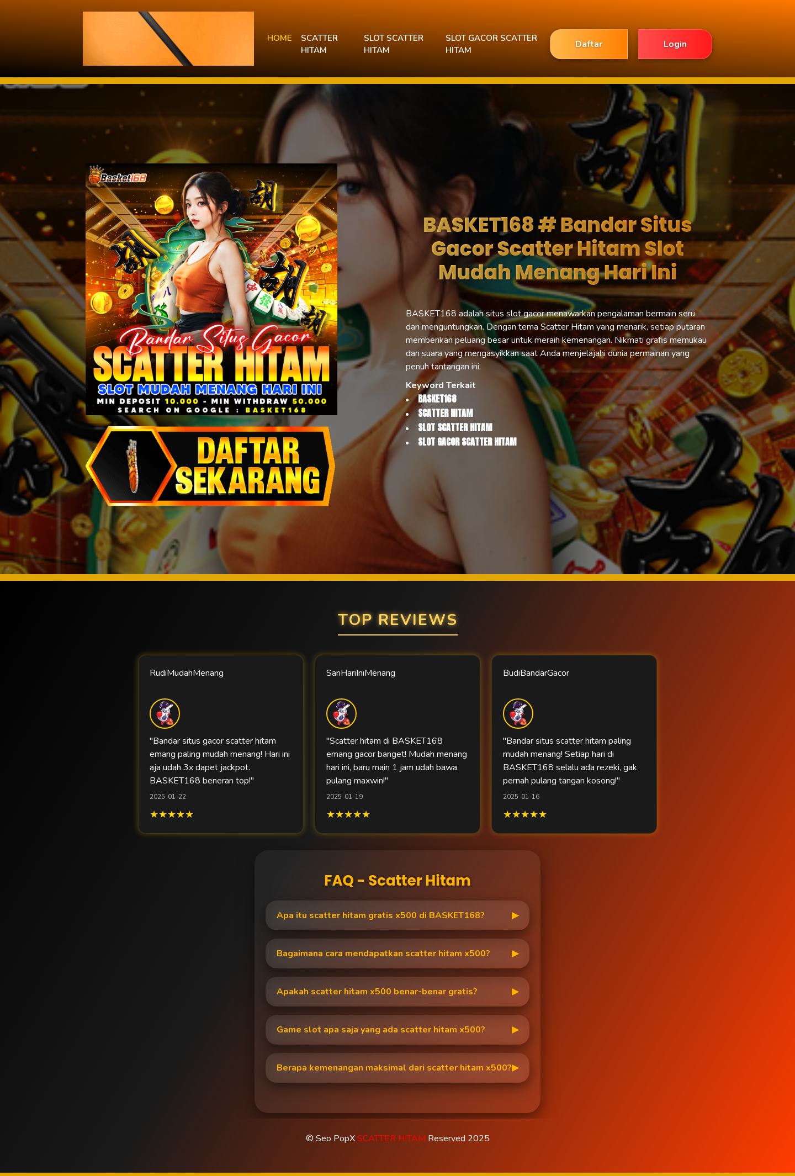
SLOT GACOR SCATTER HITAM (491, 44)
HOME (279, 38)
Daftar (588, 44)
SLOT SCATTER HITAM (393, 44)
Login (675, 44)
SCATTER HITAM (319, 44)
